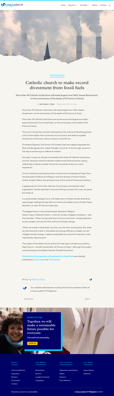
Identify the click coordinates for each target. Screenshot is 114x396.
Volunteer (87, 374)
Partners (14, 377)
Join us (32, 343)
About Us (71, 5)
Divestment (39, 370)
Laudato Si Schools (42, 377)
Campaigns (39, 380)
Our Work (83, 5)
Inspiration (15, 374)
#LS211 (38, 374)
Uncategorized (57, 75)
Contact (14, 384)
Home (63, 5)
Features (63, 377)
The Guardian (54, 260)
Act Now (103, 5)
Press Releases (65, 380)
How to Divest (89, 370)
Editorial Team (47, 104)
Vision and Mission (18, 370)
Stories (94, 5)
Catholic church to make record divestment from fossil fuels (47, 256)
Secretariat (15, 380)
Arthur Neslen (39, 260)
